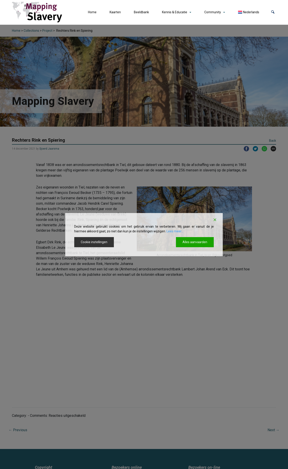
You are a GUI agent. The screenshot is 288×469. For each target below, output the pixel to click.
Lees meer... (174, 231)
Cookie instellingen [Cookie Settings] (94, 242)
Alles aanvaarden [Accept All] (194, 242)
